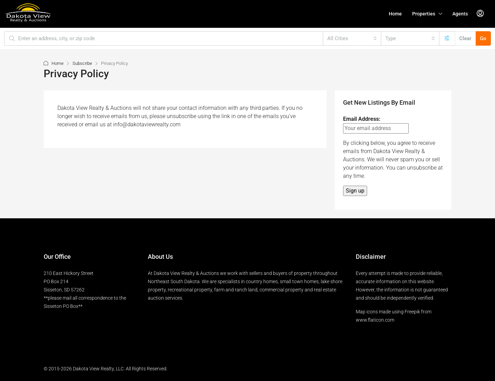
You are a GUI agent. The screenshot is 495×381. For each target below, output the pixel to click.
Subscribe (82, 63)
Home (395, 13)
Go (483, 38)
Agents (460, 13)
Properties (423, 13)
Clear (465, 38)
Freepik (412, 311)
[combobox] (352, 38)
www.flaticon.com (375, 320)
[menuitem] (480, 14)
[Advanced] (447, 38)
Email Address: (376, 125)
